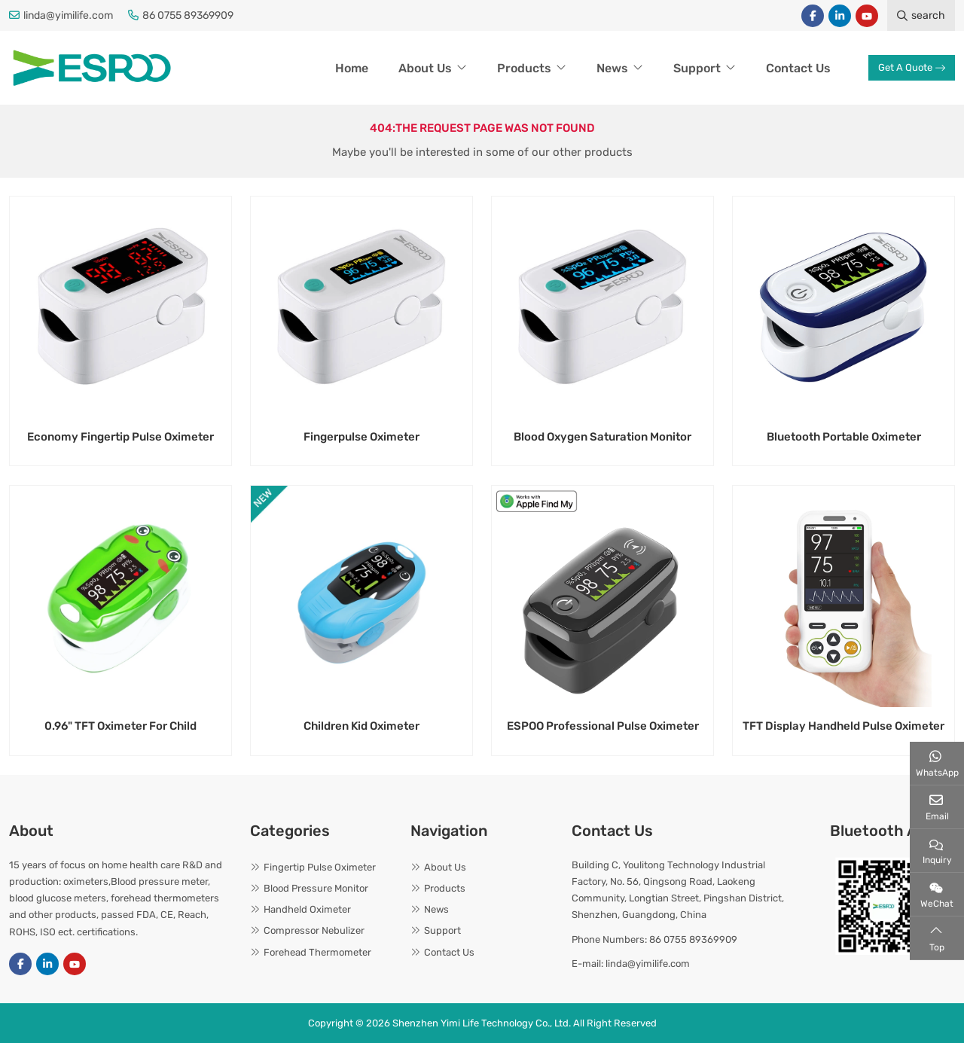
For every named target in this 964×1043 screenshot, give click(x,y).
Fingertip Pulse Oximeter (320, 867)
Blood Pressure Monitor (316, 888)
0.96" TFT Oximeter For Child (120, 726)
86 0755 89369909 (187, 15)
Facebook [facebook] (812, 16)
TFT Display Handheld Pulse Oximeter (843, 726)
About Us (425, 68)
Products (524, 68)
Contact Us (798, 68)
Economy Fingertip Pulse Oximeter (120, 437)
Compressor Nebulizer (314, 930)
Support (697, 68)
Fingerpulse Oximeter (361, 437)
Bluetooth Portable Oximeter (844, 437)
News (612, 68)
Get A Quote (911, 67)
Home (351, 68)
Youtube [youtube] (867, 16)
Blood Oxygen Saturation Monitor (602, 437)
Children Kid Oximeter (361, 726)
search (921, 15)
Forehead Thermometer (317, 952)
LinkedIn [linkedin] (839, 16)
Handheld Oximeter (307, 909)
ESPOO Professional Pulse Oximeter (603, 726)
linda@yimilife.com (68, 15)
